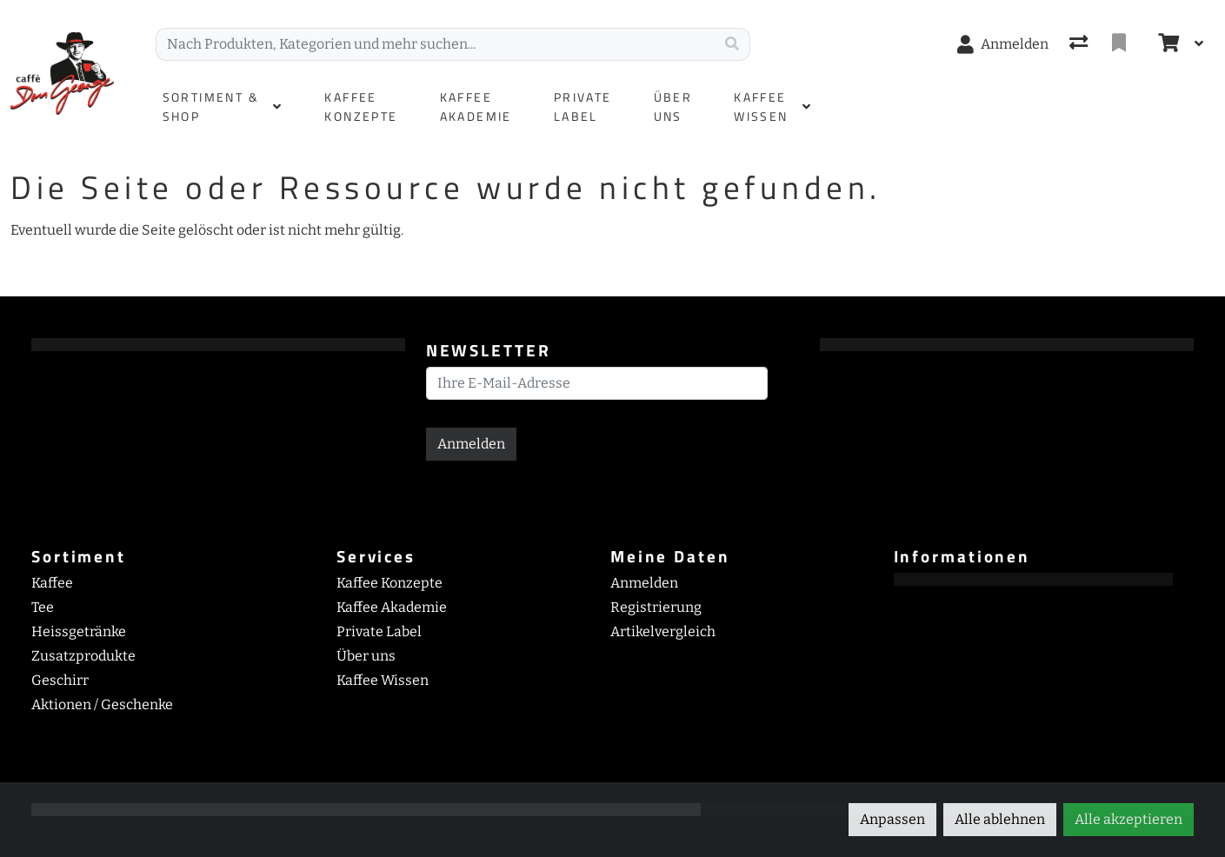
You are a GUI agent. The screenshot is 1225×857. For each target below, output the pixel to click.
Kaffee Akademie (391, 607)
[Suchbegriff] (436, 44)
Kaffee (52, 583)
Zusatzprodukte (83, 656)
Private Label (379, 631)
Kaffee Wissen (382, 680)
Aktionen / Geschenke (102, 704)
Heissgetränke (78, 631)
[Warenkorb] (1167, 44)
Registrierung (656, 607)
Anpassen (892, 819)
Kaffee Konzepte (389, 583)
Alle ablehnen (1000, 819)
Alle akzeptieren (1128, 819)
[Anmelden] (1003, 44)
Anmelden (471, 443)
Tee (42, 607)
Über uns (366, 656)
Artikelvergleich (663, 631)
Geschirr (60, 680)
